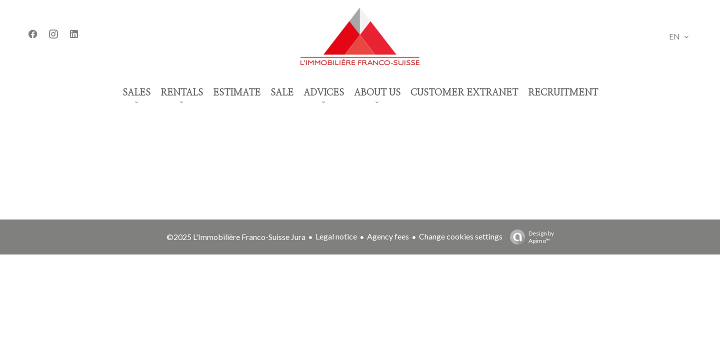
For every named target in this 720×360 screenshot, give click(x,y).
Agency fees (388, 236)
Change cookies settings (460, 236)
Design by (529, 237)
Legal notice (336, 236)
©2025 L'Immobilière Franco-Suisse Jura (236, 237)
